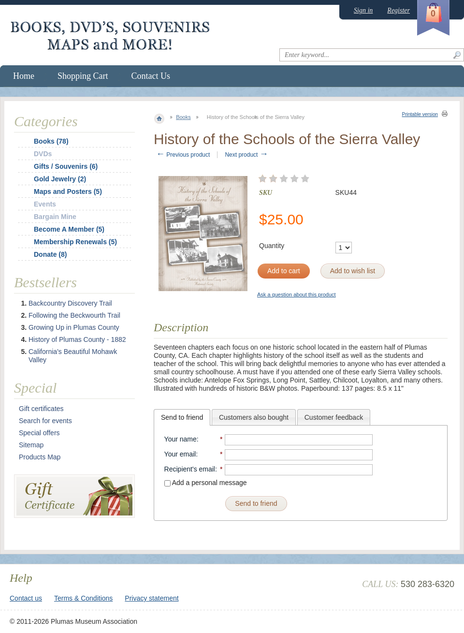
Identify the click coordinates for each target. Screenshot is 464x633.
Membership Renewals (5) (75, 242)
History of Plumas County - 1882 (77, 339)
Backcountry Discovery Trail (70, 303)
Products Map (39, 457)
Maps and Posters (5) (68, 191)
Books (183, 117)
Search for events (45, 421)
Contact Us (151, 76)
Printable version (420, 114)
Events (45, 204)
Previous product (183, 154)
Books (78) (51, 141)
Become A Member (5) (69, 229)
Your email (180, 454)
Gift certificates (41, 408)
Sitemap (31, 445)
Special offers (39, 433)
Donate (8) (50, 254)
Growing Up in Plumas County (74, 327)
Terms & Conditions (83, 598)
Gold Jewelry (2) (60, 179)
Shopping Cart (83, 76)
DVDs (43, 154)
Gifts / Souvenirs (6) (66, 166)
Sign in (363, 10)
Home (23, 76)
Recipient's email (189, 469)
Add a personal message (205, 482)
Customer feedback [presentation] (333, 417)
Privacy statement (151, 598)
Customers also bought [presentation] (254, 417)
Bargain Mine (55, 217)
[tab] (182, 417)
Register (398, 10)
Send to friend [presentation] (182, 417)
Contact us (26, 598)
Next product (246, 154)
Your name (180, 439)
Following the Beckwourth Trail (74, 315)
